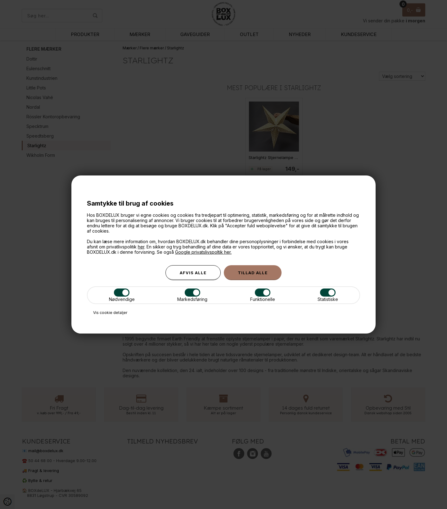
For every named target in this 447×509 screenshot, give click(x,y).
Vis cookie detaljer (110, 312)
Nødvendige (122, 295)
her (141, 246)
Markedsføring (192, 295)
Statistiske (328, 295)
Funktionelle (262, 295)
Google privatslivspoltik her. (203, 252)
